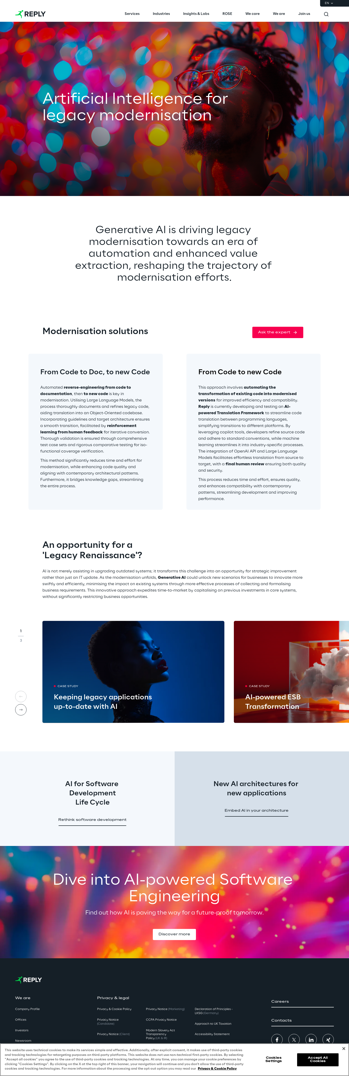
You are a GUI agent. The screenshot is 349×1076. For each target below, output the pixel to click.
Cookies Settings (273, 1059)
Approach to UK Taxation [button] (213, 1023)
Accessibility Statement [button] (212, 1034)
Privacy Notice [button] (108, 1021)
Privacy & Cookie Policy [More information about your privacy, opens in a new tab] (217, 1069)
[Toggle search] (326, 14)
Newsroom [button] (23, 1040)
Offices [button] (20, 1019)
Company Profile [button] (27, 1009)
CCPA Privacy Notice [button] (161, 1019)
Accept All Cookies (318, 1059)
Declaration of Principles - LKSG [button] (214, 1011)
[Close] (344, 1048)
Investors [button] (21, 1030)
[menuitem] (132, 14)
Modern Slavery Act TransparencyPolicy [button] (160, 1034)
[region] (174, 1059)
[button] (277, 332)
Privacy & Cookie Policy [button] (114, 1009)
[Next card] (21, 709)
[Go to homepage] (30, 14)
